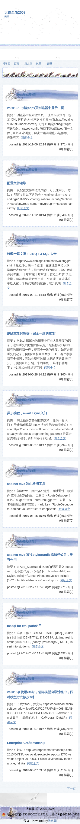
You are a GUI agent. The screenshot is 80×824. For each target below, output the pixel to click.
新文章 (28, 63)
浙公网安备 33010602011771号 (25, 814)
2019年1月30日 (26, 612)
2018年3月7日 (25, 678)
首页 (16, 63)
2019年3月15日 (26, 470)
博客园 (6, 63)
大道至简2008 (15, 12)
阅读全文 (27, 137)
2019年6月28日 (26, 320)
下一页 (71, 788)
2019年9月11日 (26, 240)
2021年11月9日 (26, 94)
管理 (49, 63)
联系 (38, 63)
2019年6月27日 (26, 400)
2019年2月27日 (26, 541)
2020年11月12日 (27, 169)
